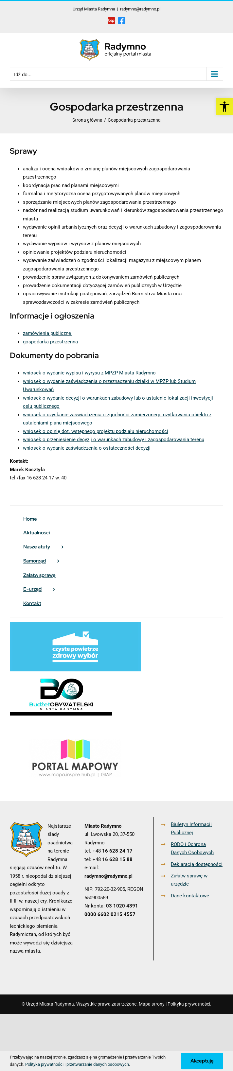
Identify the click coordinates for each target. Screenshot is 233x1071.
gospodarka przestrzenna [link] (51, 342)
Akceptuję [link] (202, 1061)
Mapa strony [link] (152, 1004)
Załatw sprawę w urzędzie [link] (189, 880)
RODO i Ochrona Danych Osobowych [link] (192, 848)
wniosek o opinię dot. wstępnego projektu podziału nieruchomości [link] (95, 431)
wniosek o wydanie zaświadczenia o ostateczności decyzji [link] (87, 448)
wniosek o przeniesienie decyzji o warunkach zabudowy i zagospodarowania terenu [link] (113, 439)
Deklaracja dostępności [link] (197, 864)
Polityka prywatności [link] (189, 1004)
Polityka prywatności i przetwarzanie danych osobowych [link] (77, 1064)
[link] (224, 106)
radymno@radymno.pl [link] (140, 9)
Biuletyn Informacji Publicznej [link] (191, 828)
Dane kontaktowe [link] (190, 896)
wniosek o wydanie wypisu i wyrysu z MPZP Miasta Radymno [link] (89, 373)
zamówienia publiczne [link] (47, 333)
